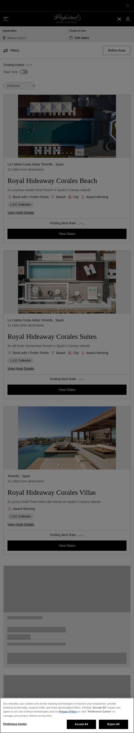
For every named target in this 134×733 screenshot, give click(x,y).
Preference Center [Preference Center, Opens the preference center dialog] (15, 723)
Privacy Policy (68, 711)
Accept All (81, 724)
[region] (67, 715)
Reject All (113, 724)
